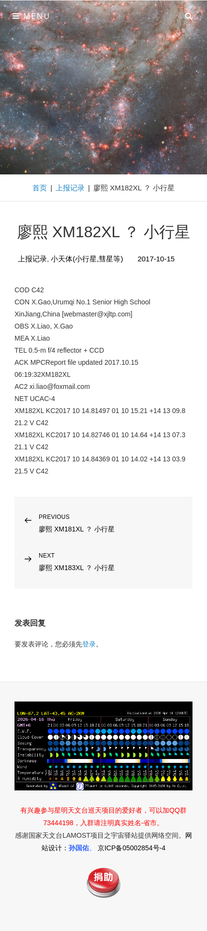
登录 (89, 644)
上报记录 (70, 188)
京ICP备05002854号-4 (131, 848)
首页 (39, 188)
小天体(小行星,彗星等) (87, 259)
